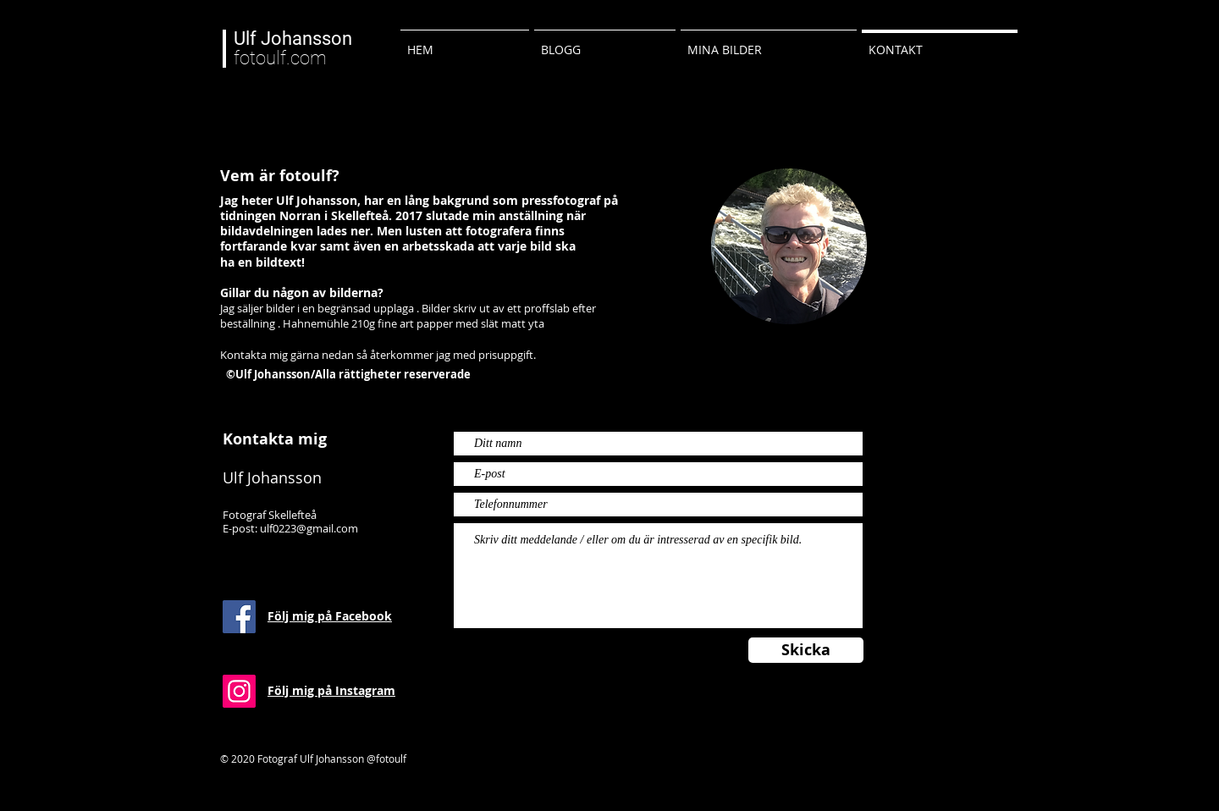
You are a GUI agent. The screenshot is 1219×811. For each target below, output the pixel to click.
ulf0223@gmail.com (309, 528)
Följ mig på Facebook (330, 616)
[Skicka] (805, 650)
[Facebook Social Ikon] (239, 616)
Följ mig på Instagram (331, 690)
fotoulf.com (293, 48)
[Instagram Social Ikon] (239, 691)
